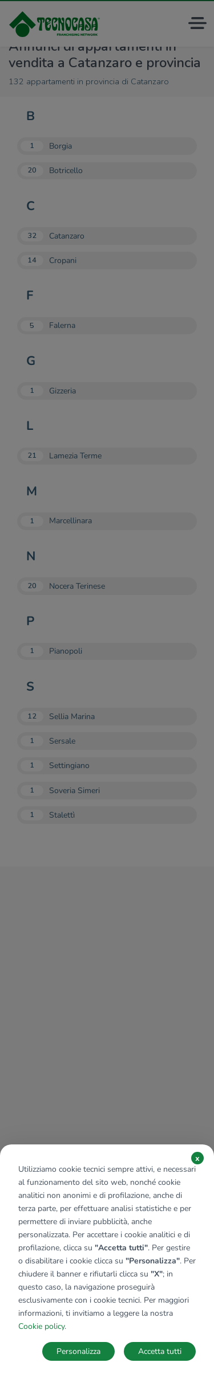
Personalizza (78, 1351)
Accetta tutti (159, 1351)
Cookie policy (41, 1326)
